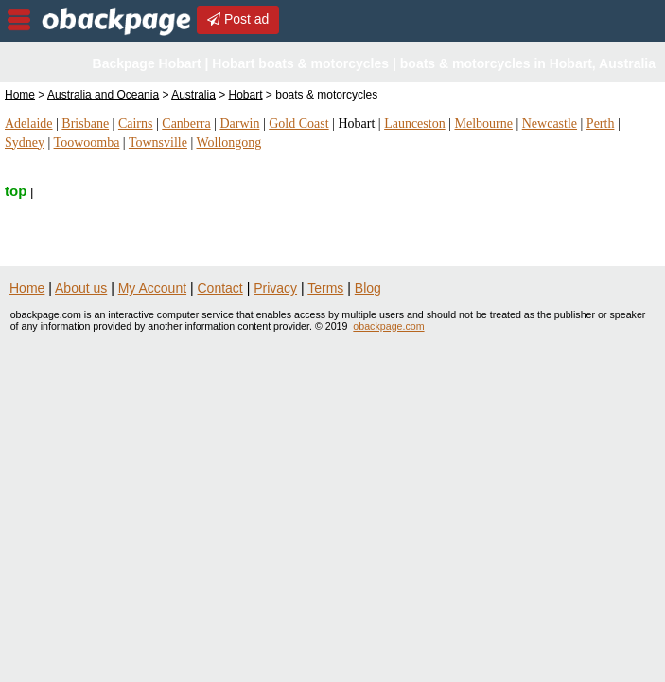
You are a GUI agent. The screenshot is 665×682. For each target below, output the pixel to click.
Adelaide (29, 124)
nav (19, 20)
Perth (600, 124)
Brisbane (85, 124)
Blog (368, 288)
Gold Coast (298, 124)
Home (20, 94)
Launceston (415, 124)
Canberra (186, 124)
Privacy (275, 288)
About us (81, 288)
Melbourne (483, 124)
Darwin (239, 124)
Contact (220, 288)
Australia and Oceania (103, 94)
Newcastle (549, 124)
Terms (325, 288)
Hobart (246, 94)
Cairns (135, 124)
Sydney (24, 142)
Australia (193, 94)
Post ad (238, 19)
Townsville (158, 142)
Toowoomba (87, 142)
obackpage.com (388, 326)
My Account (152, 288)
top (15, 191)
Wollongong (229, 142)
